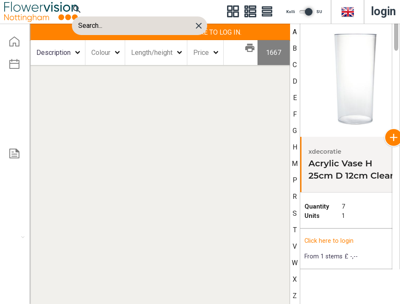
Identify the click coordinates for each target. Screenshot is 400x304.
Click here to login (328, 240)
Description (53, 53)
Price (201, 53)
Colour (100, 53)
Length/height (152, 53)
